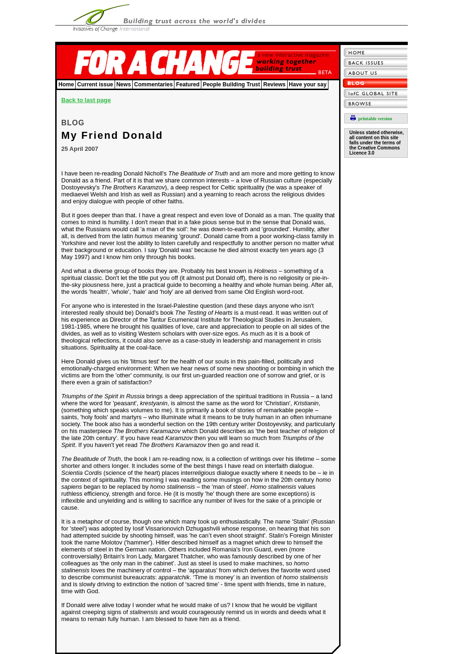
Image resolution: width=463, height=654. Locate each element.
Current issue (95, 84)
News (123, 84)
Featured (187, 84)
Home (66, 84)
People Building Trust (231, 84)
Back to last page (86, 100)
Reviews (274, 84)
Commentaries (153, 84)
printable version (371, 118)
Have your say (308, 84)
